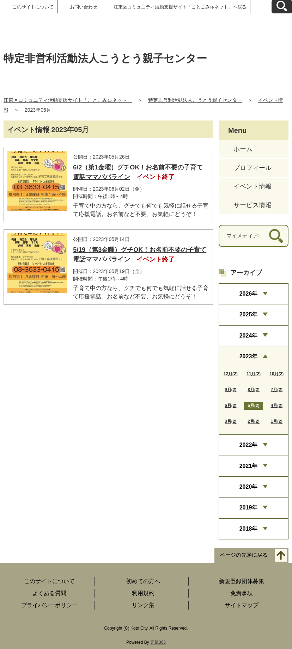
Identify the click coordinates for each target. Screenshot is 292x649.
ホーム (243, 149)
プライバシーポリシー (49, 605)
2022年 (248, 445)
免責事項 (241, 593)
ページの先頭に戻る (244, 555)
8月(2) (253, 389)
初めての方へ (143, 581)
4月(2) (276, 405)
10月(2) (276, 373)
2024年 (248, 336)
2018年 (248, 529)
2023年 (248, 356)
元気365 (158, 642)
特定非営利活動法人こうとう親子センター (195, 100)
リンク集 (143, 605)
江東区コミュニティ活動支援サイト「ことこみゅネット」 (68, 100)
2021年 (248, 466)
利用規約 (143, 593)
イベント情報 (252, 186)
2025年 (248, 314)
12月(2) (231, 373)
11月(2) (254, 373)
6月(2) (230, 405)
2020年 (248, 487)
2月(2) (253, 421)
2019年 (248, 508)
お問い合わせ (83, 7)
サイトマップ (241, 605)
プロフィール (252, 167)
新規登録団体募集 (241, 581)
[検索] (276, 235)
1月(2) (276, 421)
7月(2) (276, 389)
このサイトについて (33, 7)
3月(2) (230, 421)
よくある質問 (49, 593)
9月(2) (230, 389)
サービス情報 (252, 205)
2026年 (248, 294)
